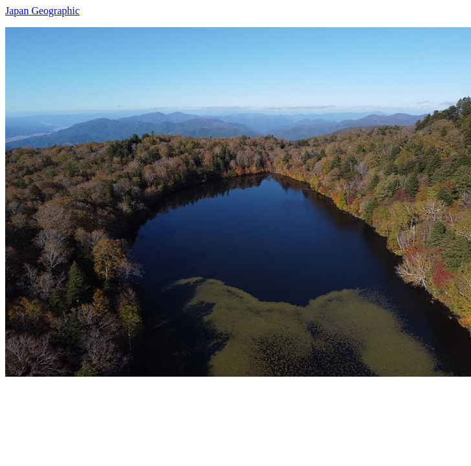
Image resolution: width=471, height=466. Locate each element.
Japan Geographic (42, 10)
